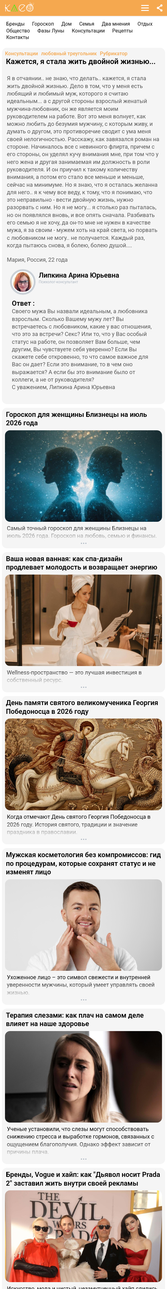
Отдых (145, 24)
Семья (86, 24)
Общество (18, 31)
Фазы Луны (50, 31)
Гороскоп (43, 24)
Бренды (15, 24)
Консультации (88, 31)
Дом (66, 24)
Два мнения (116, 24)
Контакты (17, 37)
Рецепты (122, 31)
